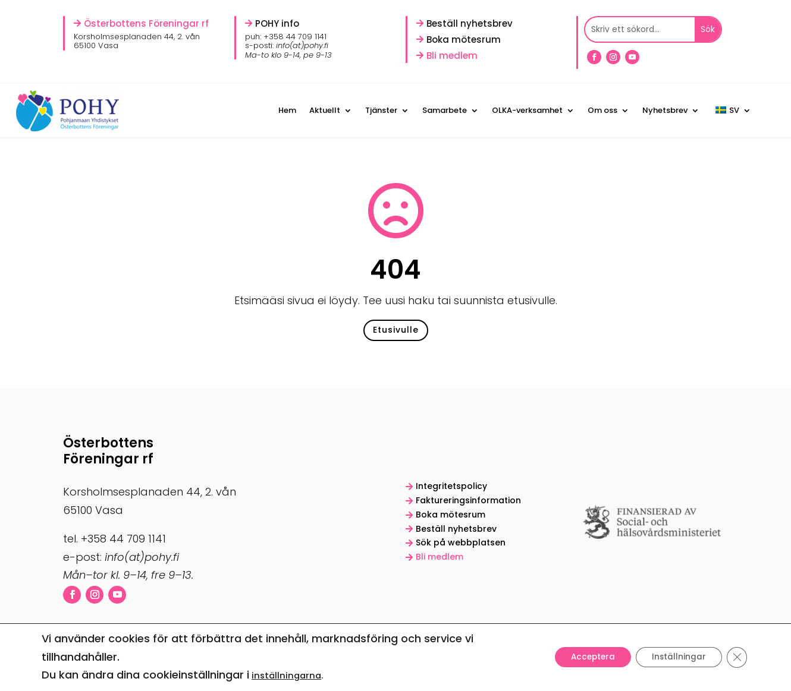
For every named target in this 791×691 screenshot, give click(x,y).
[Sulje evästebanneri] (736, 657)
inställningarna (286, 675)
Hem (287, 110)
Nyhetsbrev (665, 110)
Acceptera (584, 658)
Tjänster (381, 110)
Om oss (602, 110)
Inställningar (675, 658)
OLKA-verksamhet (527, 110)
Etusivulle (396, 334)
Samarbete (444, 110)
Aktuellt (324, 110)
